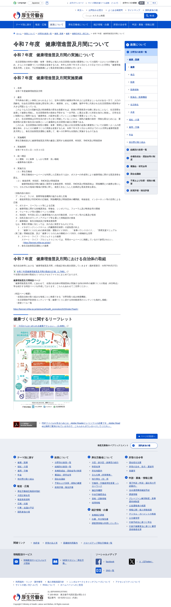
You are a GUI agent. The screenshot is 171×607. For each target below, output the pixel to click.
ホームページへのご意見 (71, 584)
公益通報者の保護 (137, 504)
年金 (131, 134)
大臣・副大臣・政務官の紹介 (105, 462)
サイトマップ (134, 10)
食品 (132, 74)
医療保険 (134, 89)
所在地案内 (97, 470)
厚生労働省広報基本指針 (29, 490)
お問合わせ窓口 (96, 10)
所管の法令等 (136, 457)
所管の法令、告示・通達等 (141, 466)
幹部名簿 (96, 466)
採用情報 (96, 502)
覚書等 (132, 470)
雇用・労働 (134, 127)
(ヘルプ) (115, 3)
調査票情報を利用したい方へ (105, 522)
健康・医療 (134, 59)
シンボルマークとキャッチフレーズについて (89, 581)
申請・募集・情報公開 (141, 477)
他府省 (36, 542)
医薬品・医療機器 (138, 97)
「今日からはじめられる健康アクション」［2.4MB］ (41, 326)
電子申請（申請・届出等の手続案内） (142, 483)
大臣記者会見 (24, 494)
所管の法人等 (51, 542)
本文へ (80, 10)
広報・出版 (23, 502)
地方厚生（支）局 (100, 478)
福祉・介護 (134, 119)
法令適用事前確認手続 (139, 489)
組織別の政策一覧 (138, 150)
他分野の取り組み (137, 142)
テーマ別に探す (26, 457)
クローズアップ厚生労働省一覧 (97, 542)
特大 (154, 3)
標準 (141, 3)
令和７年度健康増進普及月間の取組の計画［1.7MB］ (41, 271)
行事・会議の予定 (26, 506)
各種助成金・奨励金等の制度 (142, 158)
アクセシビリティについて (128, 581)
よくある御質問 (115, 10)
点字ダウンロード (77, 3)
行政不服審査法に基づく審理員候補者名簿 (142, 527)
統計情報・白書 (100, 509)
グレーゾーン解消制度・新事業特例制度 (142, 499)
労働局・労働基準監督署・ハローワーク (105, 484)
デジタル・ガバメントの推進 (142, 513)
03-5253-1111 (64, 597)
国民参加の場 (151, 10)
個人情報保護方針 (56, 581)
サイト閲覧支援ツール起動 (98, 3)
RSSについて (49, 584)
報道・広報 (23, 485)
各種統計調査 (98, 514)
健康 (132, 67)
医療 (132, 82)
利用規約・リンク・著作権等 (29, 581)
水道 (132, 112)
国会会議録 (135, 174)
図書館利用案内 (70, 542)
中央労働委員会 (99, 494)
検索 (152, 15)
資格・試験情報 (99, 498)
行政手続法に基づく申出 (140, 521)
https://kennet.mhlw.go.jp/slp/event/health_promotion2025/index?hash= (45, 309)
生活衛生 (134, 104)
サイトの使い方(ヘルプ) (27, 584)
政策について (138, 44)
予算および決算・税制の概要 (142, 182)
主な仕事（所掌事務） (102, 474)
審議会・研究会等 (138, 166)
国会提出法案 (135, 462)
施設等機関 (97, 490)
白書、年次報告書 (100, 518)
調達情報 (133, 493)
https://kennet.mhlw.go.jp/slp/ (37, 242)
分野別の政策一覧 (138, 52)
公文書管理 (134, 517)
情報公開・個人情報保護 (140, 509)
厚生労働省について (102, 457)
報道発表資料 (24, 498)
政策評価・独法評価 (139, 190)
